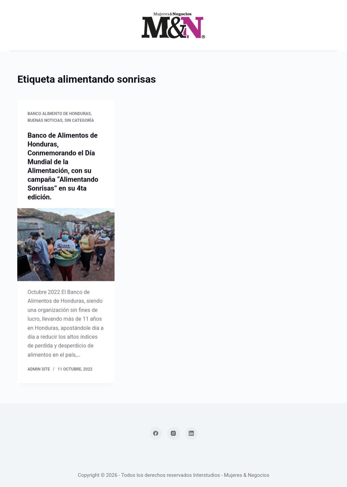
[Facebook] (155, 433)
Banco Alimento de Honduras (59, 113)
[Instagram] (173, 433)
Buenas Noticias (44, 120)
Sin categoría (79, 120)
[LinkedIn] (191, 433)
